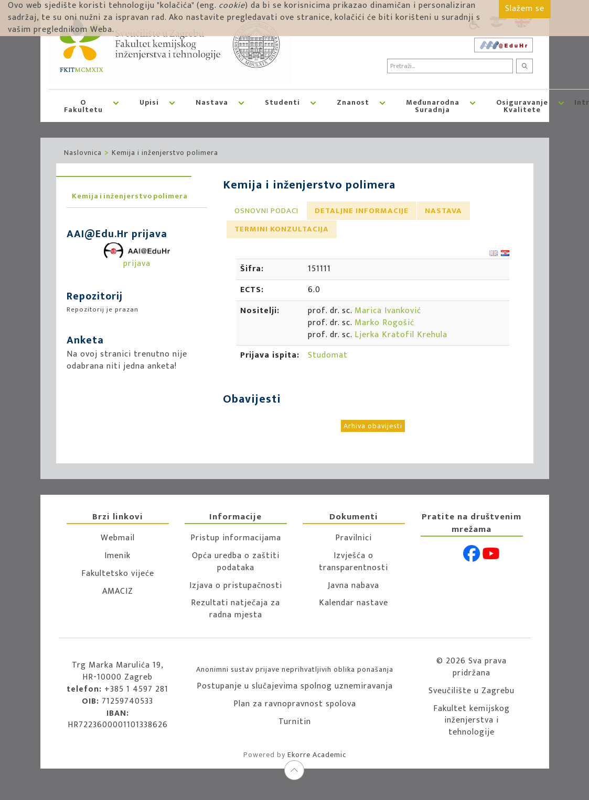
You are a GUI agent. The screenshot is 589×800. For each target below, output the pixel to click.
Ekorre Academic (316, 755)
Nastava (212, 102)
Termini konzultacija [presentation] (281, 229)
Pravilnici (353, 538)
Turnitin (295, 722)
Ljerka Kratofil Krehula (401, 335)
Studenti (282, 102)
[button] (116, 106)
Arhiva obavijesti (373, 426)
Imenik (117, 556)
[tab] (266, 211)
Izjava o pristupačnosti (235, 586)
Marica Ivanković (388, 311)
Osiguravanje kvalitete (522, 106)
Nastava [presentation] (443, 210)
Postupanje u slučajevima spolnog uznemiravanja (295, 686)
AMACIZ (117, 591)
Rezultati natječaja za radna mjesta (235, 609)
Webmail (118, 538)
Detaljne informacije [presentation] (362, 210)
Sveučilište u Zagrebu (472, 691)
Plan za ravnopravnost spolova (294, 704)
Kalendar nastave (353, 603)
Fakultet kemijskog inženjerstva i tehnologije (471, 721)
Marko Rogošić (384, 323)
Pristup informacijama (235, 538)
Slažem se (524, 9)
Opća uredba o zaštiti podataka (236, 562)
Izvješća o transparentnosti (353, 562)
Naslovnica (83, 153)
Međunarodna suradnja (432, 106)
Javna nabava (353, 586)
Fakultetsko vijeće (117, 573)
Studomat (328, 355)
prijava (137, 257)
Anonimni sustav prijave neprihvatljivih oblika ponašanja (294, 669)
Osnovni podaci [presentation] (266, 210)
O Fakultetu (83, 106)
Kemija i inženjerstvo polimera (165, 153)
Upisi (149, 102)
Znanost (353, 102)
